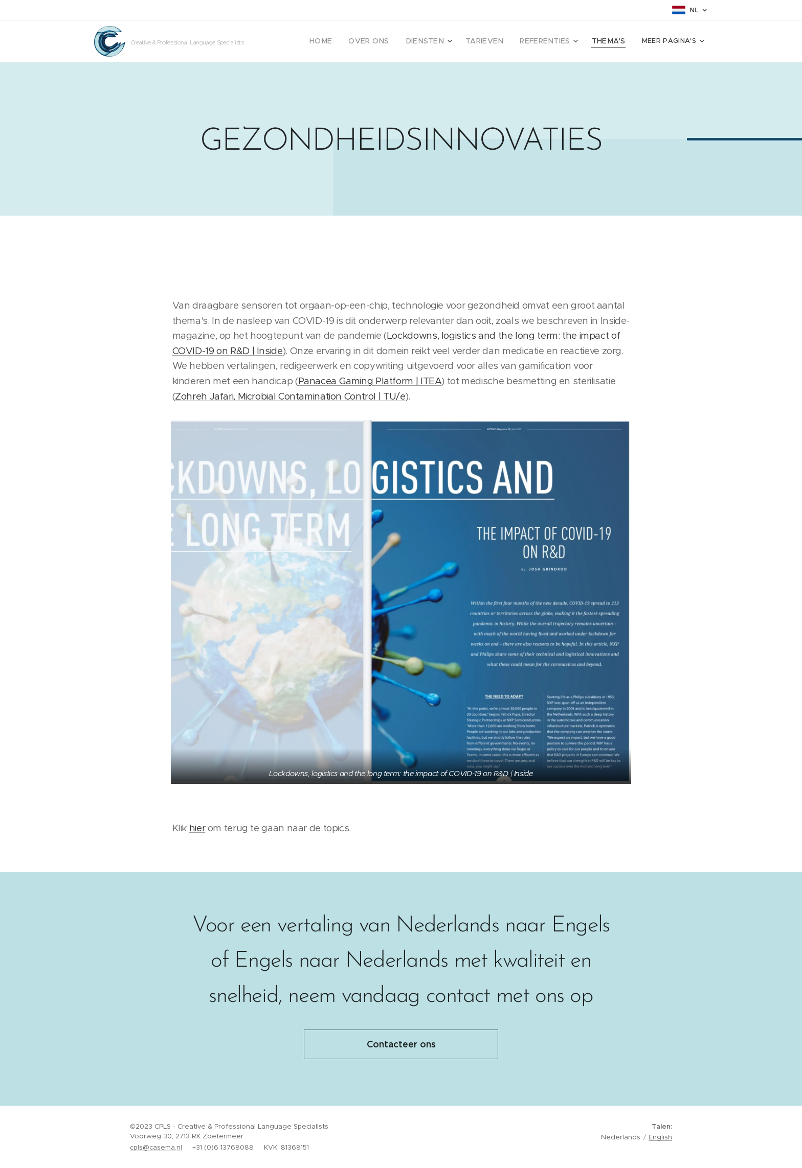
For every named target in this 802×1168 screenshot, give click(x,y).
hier (197, 828)
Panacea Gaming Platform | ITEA (370, 381)
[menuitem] (374, 41)
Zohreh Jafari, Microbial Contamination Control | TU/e (290, 396)
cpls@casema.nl (156, 1147)
